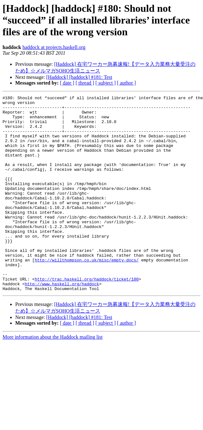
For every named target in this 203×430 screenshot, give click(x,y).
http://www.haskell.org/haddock (62, 322)
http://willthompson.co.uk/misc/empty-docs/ (87, 293)
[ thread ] (84, 83)
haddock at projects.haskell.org (54, 47)
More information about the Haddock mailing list (53, 376)
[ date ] (67, 83)
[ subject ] (105, 83)
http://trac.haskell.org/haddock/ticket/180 (87, 316)
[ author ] (126, 83)
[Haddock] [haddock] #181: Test (79, 77)
